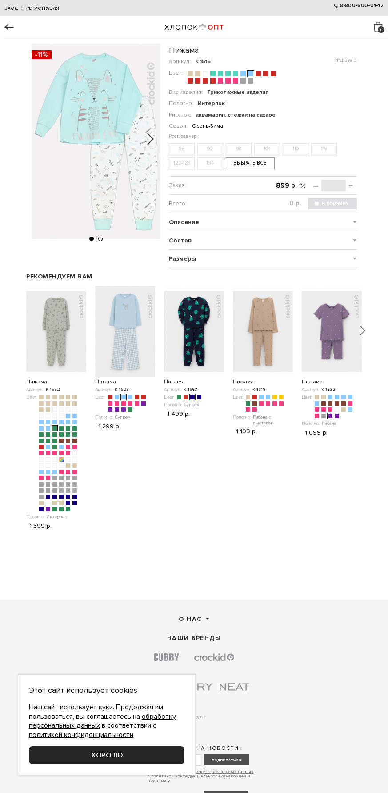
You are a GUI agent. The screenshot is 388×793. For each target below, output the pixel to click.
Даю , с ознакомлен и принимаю (201, 776)
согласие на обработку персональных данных (205, 771)
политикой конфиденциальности (185, 776)
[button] (91, 239)
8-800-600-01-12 (362, 5)
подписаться (226, 760)
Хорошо (107, 755)
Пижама (36, 382)
